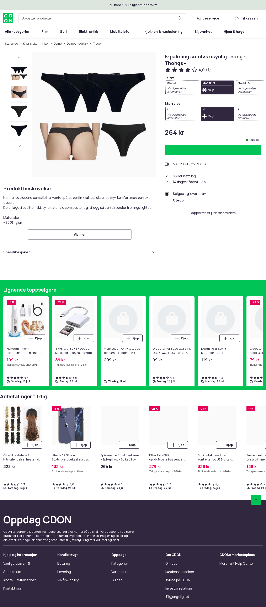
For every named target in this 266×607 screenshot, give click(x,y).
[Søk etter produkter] (180, 18)
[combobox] (102, 18)
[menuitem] (17, 32)
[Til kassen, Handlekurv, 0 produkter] (246, 18)
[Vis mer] (80, 234)
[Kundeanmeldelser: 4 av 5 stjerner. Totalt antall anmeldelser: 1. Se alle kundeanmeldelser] (188, 69)
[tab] (19, 73)
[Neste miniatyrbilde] (19, 146)
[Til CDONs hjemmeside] (8, 18)
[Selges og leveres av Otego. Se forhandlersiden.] (178, 200)
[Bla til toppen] (256, 500)
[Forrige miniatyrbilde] (19, 57)
